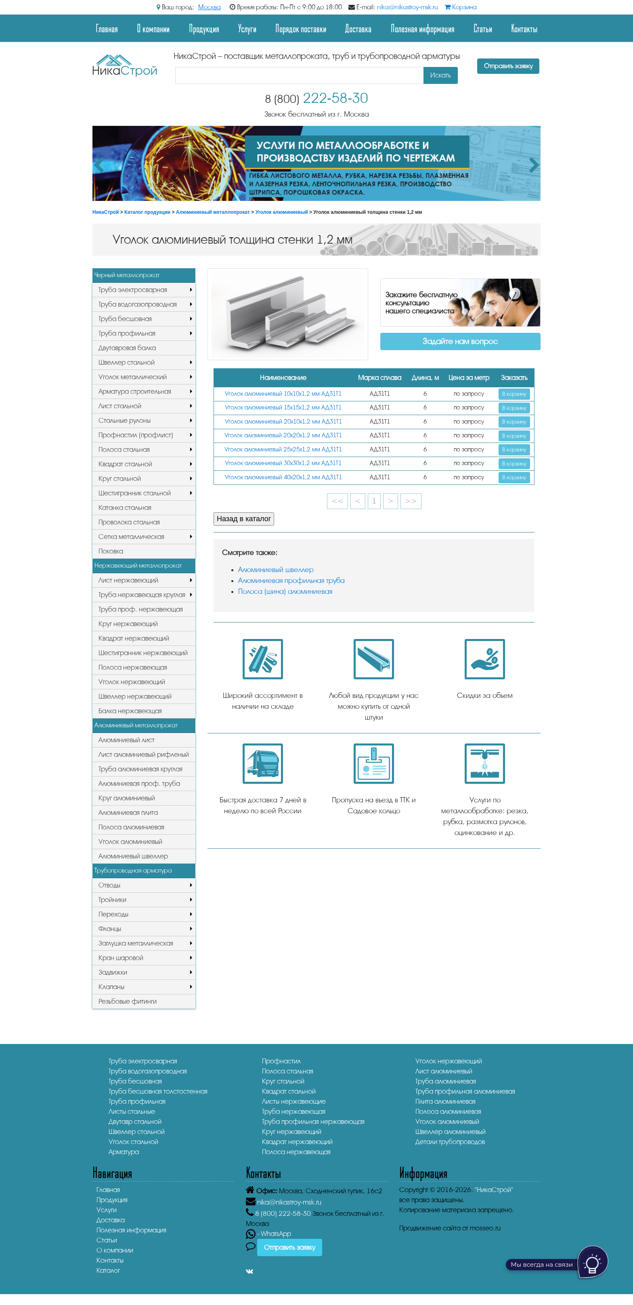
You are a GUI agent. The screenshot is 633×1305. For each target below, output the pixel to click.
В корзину (514, 394)
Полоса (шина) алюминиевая (285, 591)
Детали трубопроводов (450, 1142)
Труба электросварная (133, 290)
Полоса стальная (124, 449)
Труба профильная (127, 333)
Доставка (358, 28)
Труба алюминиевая (445, 1081)
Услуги (247, 28)
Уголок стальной (133, 1142)
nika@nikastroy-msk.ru (407, 7)
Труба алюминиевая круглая (140, 769)
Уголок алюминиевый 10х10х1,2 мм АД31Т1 (283, 393)
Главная (107, 28)
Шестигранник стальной (135, 493)
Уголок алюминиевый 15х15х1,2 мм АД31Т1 (283, 407)
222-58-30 (316, 98)
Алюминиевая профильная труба (291, 580)
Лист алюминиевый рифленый (144, 754)
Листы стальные (132, 1111)
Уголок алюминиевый (282, 212)
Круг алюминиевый (127, 798)
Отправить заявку (508, 66)
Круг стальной (120, 478)
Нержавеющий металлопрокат (138, 565)
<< (337, 501)
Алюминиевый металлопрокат (213, 212)
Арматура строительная (135, 391)
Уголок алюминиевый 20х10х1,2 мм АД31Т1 (283, 421)
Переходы (113, 914)
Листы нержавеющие (294, 1101)
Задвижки (113, 972)
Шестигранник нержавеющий (143, 653)
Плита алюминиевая (445, 1101)
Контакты (524, 28)
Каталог (108, 1270)
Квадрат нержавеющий (134, 638)
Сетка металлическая (131, 537)
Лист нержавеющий (128, 580)
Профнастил (281, 1061)
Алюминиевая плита (128, 812)
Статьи (483, 28)
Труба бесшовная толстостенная (158, 1091)
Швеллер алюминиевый (450, 1132)
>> (411, 501)
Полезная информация (423, 28)
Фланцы (110, 929)
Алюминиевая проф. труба (139, 783)
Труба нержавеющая (293, 1111)
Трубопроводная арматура (133, 870)
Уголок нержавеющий (132, 682)
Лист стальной (120, 406)
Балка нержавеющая (130, 711)
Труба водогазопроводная (138, 304)
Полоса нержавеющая (133, 667)
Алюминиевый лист (127, 740)
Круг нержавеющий (128, 624)
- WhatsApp (268, 1234)
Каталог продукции (147, 212)
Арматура (124, 1152)
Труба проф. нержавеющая (141, 609)
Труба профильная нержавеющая (313, 1121)
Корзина (460, 7)
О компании (153, 28)
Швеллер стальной (127, 362)
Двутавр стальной (135, 1121)
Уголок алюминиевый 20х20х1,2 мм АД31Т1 (283, 435)
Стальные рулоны (125, 420)
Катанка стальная (125, 508)
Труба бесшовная (125, 319)
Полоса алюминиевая (131, 827)
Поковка (111, 551)
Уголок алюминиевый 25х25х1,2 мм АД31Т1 (283, 449)
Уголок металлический (133, 377)
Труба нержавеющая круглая (142, 595)
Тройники (112, 900)
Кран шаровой (121, 958)
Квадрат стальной (125, 464)
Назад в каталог (244, 519)
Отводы (109, 885)
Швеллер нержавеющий (135, 696)
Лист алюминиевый (443, 1071)
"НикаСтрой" (494, 1190)
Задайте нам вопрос (460, 341)
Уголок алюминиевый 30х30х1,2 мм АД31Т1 (283, 463)
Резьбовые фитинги (128, 1001)
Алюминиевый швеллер (133, 856)
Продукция (204, 28)
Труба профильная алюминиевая (465, 1091)
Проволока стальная (129, 522)
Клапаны (111, 987)
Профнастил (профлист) (136, 435)
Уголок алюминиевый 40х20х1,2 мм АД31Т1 (283, 477)
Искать (440, 75)
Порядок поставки (300, 28)
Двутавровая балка (127, 348)
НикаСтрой (105, 212)
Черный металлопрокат (126, 275)
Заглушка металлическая (136, 943)
